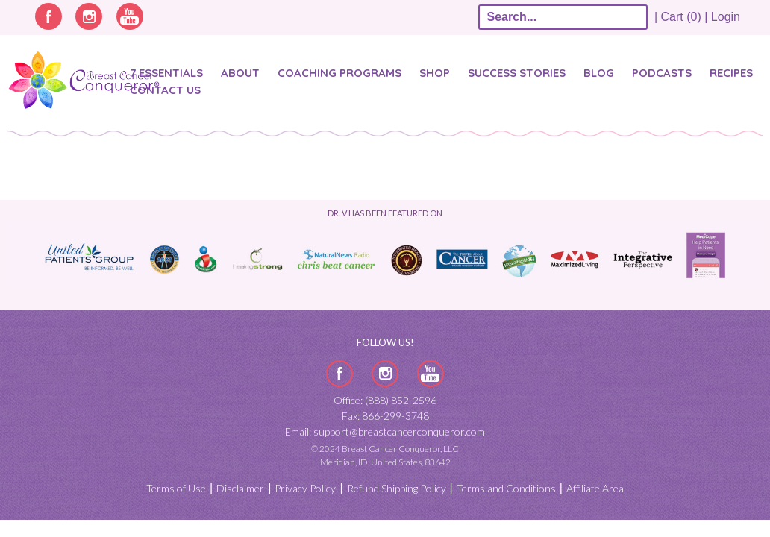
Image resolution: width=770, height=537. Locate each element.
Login (725, 16)
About (240, 73)
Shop (434, 73)
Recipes (731, 73)
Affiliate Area (595, 488)
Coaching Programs (339, 73)
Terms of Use (176, 488)
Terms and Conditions (506, 488)
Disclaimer (240, 488)
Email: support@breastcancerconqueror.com (385, 431)
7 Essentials (166, 73)
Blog (598, 73)
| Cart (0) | (681, 16)
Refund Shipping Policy (396, 488)
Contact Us (165, 90)
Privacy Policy (305, 488)
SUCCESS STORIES (517, 73)
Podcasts (662, 73)
